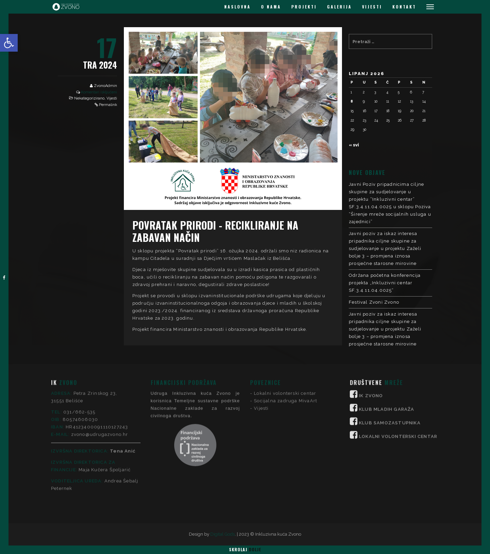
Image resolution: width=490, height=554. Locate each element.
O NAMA (271, 7)
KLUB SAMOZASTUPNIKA (390, 383)
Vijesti (112, 98)
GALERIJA (339, 7)
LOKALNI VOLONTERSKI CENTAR (398, 396)
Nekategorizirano (89, 98)
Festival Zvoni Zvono (374, 302)
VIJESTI (372, 7)
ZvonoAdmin (105, 86)
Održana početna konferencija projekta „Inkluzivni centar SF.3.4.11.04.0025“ (385, 283)
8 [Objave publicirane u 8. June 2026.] (351, 101)
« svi (354, 144)
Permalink (108, 105)
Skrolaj (245, 549)
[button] (9, 43)
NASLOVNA (237, 7)
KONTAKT (404, 7)
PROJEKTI (304, 7)
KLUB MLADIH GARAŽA (386, 369)
